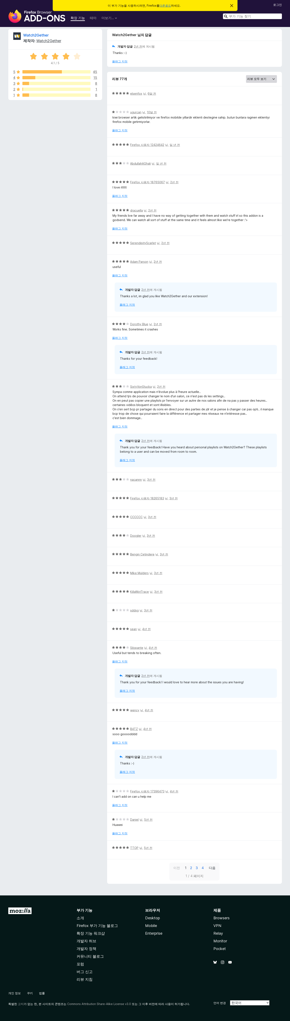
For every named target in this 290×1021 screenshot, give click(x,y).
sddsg (134, 610)
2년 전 (138, 46)
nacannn (136, 479)
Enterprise (153, 933)
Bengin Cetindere (142, 554)
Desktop (152, 918)
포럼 (80, 964)
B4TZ (134, 729)
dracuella (136, 210)
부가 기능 (84, 910)
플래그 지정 (119, 61)
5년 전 (148, 819)
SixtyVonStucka (141, 386)
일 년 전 (175, 145)
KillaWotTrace (139, 591)
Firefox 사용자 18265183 (147, 498)
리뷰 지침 (85, 979)
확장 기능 (78, 18)
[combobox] (252, 16)
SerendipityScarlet (143, 243)
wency (134, 710)
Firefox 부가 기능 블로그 (97, 925)
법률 (42, 993)
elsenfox (136, 93)
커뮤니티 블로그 (90, 956)
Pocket (219, 948)
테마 (93, 18)
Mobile (151, 925)
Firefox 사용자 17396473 (147, 791)
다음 (212, 868)
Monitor (220, 941)
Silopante (136, 647)
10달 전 (152, 112)
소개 (80, 918)
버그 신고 (85, 972)
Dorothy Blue (139, 324)
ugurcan (135, 112)
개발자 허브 (86, 941)
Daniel (134, 819)
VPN (217, 925)
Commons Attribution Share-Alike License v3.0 (99, 1004)
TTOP (134, 848)
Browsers (221, 918)
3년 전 (151, 479)
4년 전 (146, 629)
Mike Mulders (139, 573)
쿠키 (30, 993)
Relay (218, 933)
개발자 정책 (86, 948)
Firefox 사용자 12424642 (147, 145)
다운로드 (165, 5)
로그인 (277, 4)
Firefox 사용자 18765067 (147, 182)
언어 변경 (219, 1003)
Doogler (135, 535)
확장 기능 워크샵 (91, 933)
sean (133, 629)
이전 (176, 868)
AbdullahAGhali (140, 163)
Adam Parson (139, 261)
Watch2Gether (36, 35)
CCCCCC (136, 517)
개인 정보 (14, 993)
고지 (21, 1004)
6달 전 (152, 93)
